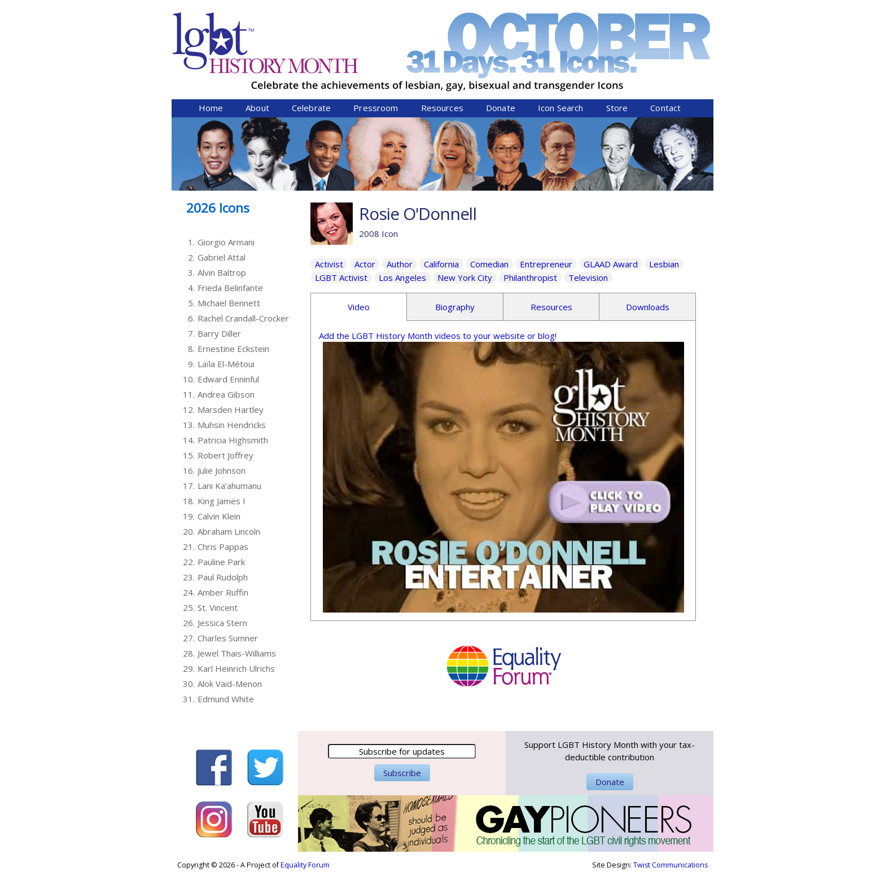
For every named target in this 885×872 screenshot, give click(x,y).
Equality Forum (305, 865)
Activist (329, 264)
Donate (500, 107)
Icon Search (561, 107)
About (257, 107)
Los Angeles (402, 277)
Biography (455, 306)
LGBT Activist (341, 277)
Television (588, 277)
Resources (442, 107)
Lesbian (664, 264)
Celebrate (311, 107)
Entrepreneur (546, 264)
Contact (665, 107)
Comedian (489, 264)
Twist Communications (670, 865)
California (441, 264)
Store (617, 107)
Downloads (647, 306)
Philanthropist (530, 277)
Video (359, 306)
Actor (364, 264)
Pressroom (375, 107)
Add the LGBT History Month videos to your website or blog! (438, 335)
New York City (464, 277)
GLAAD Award (611, 264)
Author (400, 264)
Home (211, 107)
